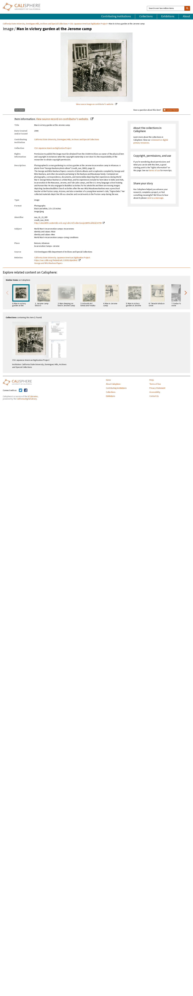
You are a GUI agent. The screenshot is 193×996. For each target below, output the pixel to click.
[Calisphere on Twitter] (20, 390)
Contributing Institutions (116, 16)
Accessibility (154, 392)
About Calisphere (113, 384)
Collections (146, 16)
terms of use (154, 170)
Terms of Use (155, 384)
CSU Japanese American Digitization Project (88, 23)
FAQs (151, 380)
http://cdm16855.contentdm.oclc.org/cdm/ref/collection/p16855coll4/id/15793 (68, 223)
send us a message (155, 198)
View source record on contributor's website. (62, 119)
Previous (7, 292)
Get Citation (19, 110)
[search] (187, 8)
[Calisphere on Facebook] (25, 390)
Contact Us (154, 396)
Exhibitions (167, 16)
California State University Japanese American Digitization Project (62, 257)
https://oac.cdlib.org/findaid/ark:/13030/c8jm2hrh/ (56, 260)
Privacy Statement (157, 388)
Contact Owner (171, 110)
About (186, 16)
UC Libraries (33, 396)
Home (108, 380)
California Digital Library (27, 398)
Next (185, 292)
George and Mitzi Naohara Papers (48, 263)
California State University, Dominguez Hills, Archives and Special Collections (35, 23)
